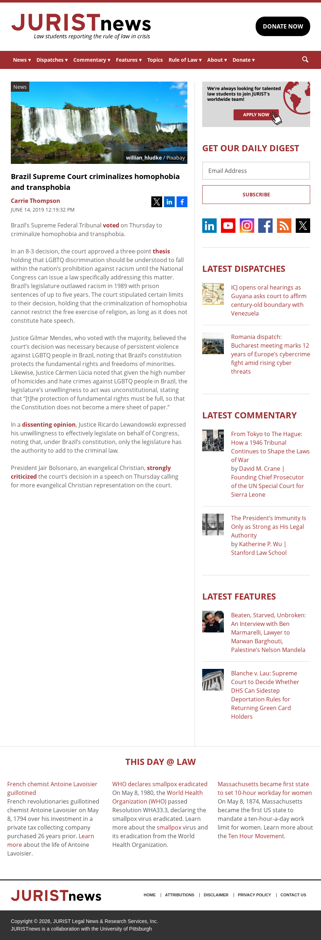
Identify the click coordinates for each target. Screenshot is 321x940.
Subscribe (256, 194)
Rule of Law (185, 59)
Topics (155, 59)
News (22, 59)
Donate (244, 59)
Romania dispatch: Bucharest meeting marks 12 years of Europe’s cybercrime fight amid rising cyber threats (270, 354)
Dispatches (52, 59)
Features (129, 59)
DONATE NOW (283, 26)
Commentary (91, 59)
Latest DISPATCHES (243, 268)
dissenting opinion (49, 424)
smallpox (169, 827)
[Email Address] (256, 171)
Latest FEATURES (239, 596)
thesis (161, 251)
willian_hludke (144, 157)
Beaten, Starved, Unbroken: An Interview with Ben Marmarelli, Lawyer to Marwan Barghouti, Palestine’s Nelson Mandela (268, 632)
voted (111, 225)
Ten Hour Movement (256, 836)
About (217, 59)
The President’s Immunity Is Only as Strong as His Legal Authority (268, 526)
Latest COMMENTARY (249, 415)
